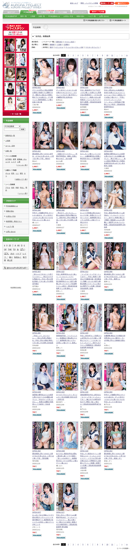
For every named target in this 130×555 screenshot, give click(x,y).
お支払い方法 (68, 16)
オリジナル (59, 47)
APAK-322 (60, 272)
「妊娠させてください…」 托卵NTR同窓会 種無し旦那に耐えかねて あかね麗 (66, 156)
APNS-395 (36, 333)
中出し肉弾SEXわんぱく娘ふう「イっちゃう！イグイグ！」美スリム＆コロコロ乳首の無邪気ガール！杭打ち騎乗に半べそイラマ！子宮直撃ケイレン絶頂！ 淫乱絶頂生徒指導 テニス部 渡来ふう (66, 281)
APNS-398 (60, 210)
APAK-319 (84, 392)
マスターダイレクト (92, 47)
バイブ (18, 254)
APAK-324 (108, 87)
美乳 (21, 173)
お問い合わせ (104, 16)
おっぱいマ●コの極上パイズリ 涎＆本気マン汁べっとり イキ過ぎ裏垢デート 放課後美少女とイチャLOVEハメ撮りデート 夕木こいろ (43, 519)
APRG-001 (36, 87)
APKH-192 (84, 151)
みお (12, 254)
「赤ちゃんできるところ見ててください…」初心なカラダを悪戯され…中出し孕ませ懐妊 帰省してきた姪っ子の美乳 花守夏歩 (42, 279)
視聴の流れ (80, 16)
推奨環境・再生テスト (14, 221)
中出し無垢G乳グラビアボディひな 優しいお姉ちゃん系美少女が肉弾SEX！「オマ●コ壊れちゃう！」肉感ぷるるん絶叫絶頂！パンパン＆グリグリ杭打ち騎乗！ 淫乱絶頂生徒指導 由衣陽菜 (91, 97)
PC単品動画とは (54, 16)
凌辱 (14, 159)
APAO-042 (60, 392)
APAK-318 (84, 451)
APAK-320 (84, 333)
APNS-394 (108, 333)
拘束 (17, 188)
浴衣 (12, 188)
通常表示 (59, 42)
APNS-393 (108, 392)
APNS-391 (108, 451)
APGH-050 (60, 333)
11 (112, 55)
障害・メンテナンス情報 (89, 3)
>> (127, 55)
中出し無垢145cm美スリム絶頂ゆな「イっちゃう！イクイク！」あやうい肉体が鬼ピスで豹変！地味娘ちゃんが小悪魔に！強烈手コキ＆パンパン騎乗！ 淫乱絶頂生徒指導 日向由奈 (115, 220)
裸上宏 (9, 260)
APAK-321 (84, 272)
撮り (11, 257)
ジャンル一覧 (22, 165)
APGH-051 (84, 210)
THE (10, 249)
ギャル (7, 173)
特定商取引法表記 (16, 287)
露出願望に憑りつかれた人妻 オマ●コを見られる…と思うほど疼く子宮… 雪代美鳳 (43, 456)
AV (18, 245)
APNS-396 (108, 272)
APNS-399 (36, 210)
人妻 (18, 162)
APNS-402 (60, 87)
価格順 (52, 44)
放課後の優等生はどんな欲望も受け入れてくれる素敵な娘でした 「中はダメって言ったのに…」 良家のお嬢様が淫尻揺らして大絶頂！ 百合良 (42, 399)
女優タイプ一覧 (21, 179)
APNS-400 (60, 151)
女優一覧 (41, 16)
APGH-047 (36, 512)
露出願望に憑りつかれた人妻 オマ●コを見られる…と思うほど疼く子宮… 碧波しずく (115, 456)
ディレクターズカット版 (74, 47)
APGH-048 (60, 451)
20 (10, 245)
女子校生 (8, 159)
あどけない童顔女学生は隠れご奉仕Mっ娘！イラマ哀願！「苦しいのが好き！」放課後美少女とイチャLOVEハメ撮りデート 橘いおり (67, 458)
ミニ (17, 173)
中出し (22, 188)
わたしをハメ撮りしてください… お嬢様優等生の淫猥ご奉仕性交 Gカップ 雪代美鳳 (90, 156)
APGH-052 (108, 151)
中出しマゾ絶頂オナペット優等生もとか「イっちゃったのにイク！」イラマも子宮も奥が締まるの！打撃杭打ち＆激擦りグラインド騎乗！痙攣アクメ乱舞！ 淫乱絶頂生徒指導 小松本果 (90, 461)
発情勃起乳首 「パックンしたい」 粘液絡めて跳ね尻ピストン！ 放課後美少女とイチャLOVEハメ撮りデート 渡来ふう (66, 340)
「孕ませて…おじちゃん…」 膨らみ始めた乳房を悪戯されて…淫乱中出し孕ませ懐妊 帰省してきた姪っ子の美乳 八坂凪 (66, 217)
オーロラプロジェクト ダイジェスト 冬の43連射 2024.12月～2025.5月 (66, 397)
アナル (7, 188)
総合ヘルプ (74, 3)
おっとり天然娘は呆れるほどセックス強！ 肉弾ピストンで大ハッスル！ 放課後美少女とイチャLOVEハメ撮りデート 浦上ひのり (90, 217)
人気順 (32, 16)
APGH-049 (36, 392)
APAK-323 (108, 210)
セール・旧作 (10, 146)
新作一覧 (23, 16)
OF (5, 249)
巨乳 (12, 173)
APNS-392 (36, 451)
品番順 (66, 44)
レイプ (13, 162)
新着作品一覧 (10, 135)
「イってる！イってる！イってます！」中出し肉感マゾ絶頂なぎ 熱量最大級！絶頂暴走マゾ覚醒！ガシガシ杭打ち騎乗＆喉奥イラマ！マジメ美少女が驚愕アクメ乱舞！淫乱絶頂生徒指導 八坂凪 (90, 281)
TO (14, 249)
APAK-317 (60, 512)
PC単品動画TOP (11, 16)
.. (117, 55)
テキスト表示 (69, 42)
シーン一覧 (23, 193)
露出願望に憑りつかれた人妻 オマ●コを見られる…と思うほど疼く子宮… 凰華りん (115, 276)
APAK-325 (84, 87)
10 (107, 55)
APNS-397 (36, 272)
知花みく (17, 257)
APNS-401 (36, 151)
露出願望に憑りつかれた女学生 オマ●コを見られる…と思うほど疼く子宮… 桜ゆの (43, 156)
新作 (51, 47)
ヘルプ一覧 (92, 16)
